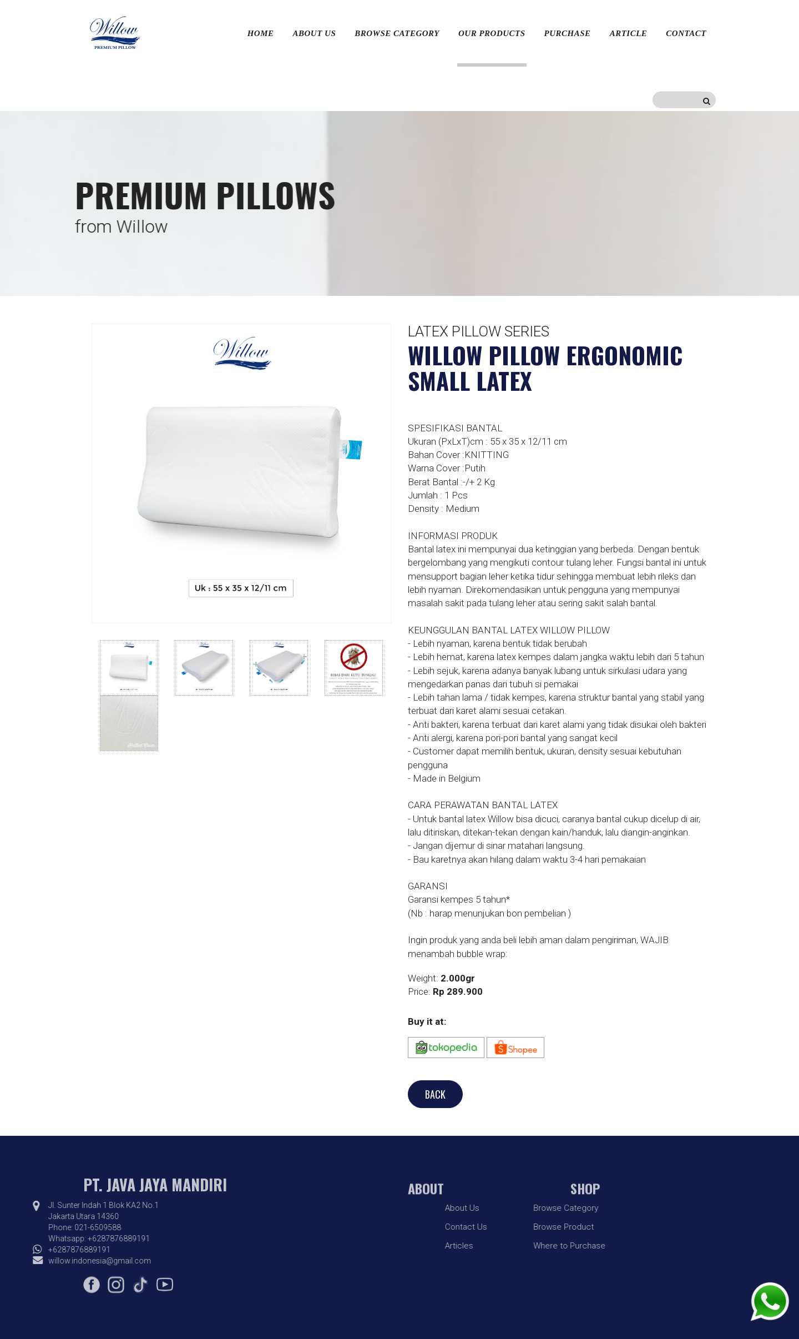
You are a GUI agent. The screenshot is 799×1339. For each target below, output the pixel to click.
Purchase (567, 33)
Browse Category (397, 33)
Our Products (491, 33)
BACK (435, 1094)
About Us (314, 33)
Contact (686, 33)
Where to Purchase (514, 1246)
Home (260, 33)
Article (629, 33)
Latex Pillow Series (478, 331)
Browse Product (508, 1227)
